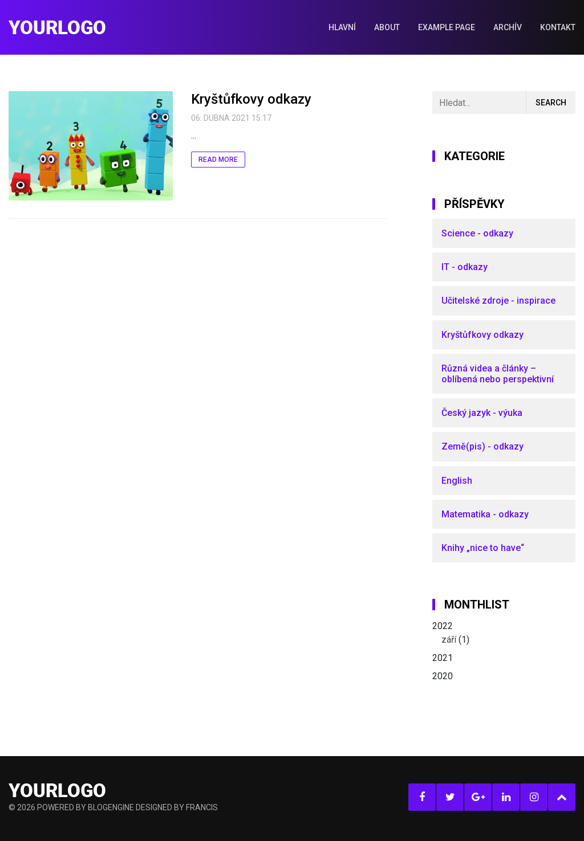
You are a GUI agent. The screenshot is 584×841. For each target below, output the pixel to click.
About (387, 27)
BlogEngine (111, 807)
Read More (218, 160)
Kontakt (557, 27)
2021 (442, 657)
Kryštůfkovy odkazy (251, 99)
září (448, 639)
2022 (503, 633)
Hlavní (342, 27)
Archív (507, 27)
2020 (442, 676)
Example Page (446, 27)
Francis (202, 807)
